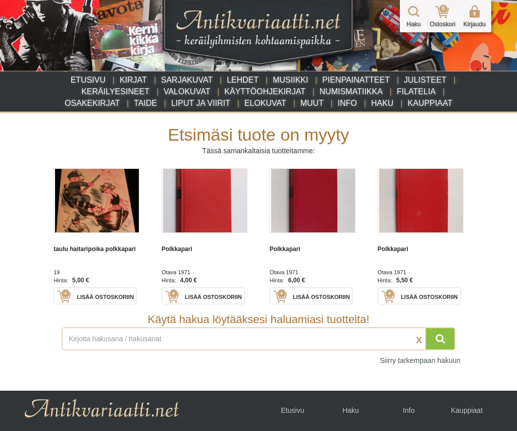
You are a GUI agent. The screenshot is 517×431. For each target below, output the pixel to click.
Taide (145, 103)
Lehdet (242, 80)
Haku (382, 103)
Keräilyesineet (115, 91)
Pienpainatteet (356, 80)
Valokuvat (187, 91)
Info (347, 103)
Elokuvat (265, 103)
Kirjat (133, 80)
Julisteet (425, 80)
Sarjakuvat (187, 80)
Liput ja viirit (200, 103)
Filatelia (416, 91)
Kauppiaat (429, 103)
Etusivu (88, 80)
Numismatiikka (351, 91)
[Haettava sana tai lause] (258, 338)
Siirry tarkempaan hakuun (420, 360)
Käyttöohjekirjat (264, 91)
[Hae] (440, 338)
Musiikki (290, 80)
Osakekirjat (92, 103)
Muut (312, 103)
